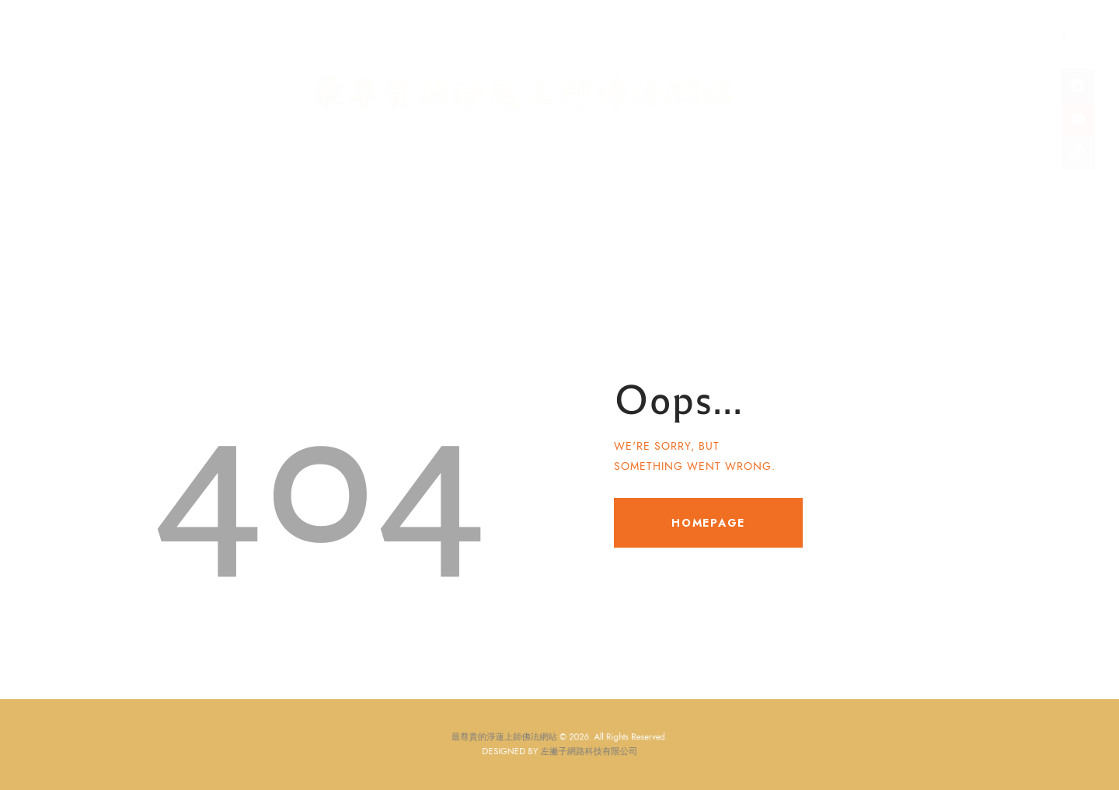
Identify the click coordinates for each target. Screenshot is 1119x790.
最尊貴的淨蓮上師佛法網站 (516, 738)
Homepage (708, 523)
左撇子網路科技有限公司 (583, 750)
